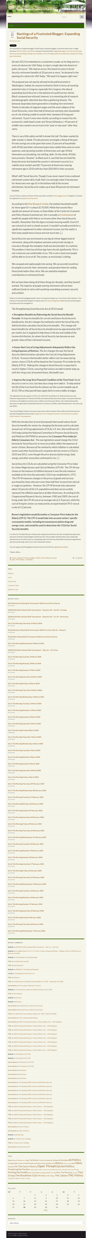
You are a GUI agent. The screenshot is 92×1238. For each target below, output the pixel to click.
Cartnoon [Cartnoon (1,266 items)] (34, 1160)
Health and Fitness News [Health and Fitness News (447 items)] (37, 1163)
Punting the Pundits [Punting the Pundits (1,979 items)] (18, 1172)
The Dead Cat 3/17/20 (23, 1054)
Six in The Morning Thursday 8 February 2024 (25, 924)
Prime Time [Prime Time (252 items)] (71, 1169)
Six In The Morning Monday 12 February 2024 (25, 897)
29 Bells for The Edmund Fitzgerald (27, 969)
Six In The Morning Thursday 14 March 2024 (25, 690)
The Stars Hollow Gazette (46, 6)
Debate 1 (17, 977)
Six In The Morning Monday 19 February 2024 (25, 851)
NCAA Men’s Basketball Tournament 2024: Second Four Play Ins (32, 637)
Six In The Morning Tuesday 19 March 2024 (24, 657)
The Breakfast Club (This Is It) (25, 973)
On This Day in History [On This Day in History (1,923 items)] (26, 1166)
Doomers (19, 998)
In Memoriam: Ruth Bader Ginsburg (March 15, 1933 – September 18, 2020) (38, 981)
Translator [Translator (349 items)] (11, 1178)
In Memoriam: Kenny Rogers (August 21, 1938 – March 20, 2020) (35, 1014)
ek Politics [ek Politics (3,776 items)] (75, 1159)
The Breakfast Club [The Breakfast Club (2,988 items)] (26, 1175)
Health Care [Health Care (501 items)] (50, 1163)
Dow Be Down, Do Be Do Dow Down (31, 1006)
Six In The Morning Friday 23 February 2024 (25, 824)
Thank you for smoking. (23, 1139)
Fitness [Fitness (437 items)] (21, 1163)
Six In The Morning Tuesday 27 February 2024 (25, 797)
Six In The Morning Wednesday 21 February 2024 (27, 837)
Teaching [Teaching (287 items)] (74, 1172)
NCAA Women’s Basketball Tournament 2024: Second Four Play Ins (34, 603)
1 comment (78, 558)
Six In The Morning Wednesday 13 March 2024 (26, 697)
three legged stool (60, 196)
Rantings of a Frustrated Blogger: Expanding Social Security (48, 35)
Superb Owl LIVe (24, 1147)
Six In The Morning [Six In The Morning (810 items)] (64, 1172)
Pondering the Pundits (21, 961)
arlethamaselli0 (15, 41)
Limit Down (22, 1070)
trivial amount (66, 214)
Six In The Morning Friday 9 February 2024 (24, 917)
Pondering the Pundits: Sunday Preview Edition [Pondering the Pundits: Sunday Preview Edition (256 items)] (43, 1169)
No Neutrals (20, 1135)
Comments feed (13, 585)
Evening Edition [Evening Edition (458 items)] (13, 1163)
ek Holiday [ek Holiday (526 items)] (54, 1160)
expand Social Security (29, 198)
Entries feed (12, 581)
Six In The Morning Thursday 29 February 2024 (26, 784)
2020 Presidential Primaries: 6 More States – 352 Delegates (33, 1106)
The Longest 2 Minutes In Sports (30, 985)
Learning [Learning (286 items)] (68, 1163)
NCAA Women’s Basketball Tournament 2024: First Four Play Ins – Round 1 (37, 630)
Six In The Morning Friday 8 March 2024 (23, 730)
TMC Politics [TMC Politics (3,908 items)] (75, 1175)
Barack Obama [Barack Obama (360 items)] (17, 1160)
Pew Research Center (38, 203)
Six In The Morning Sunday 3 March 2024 (23, 764)
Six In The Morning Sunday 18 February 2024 (25, 857)
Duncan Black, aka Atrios (26, 51)
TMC (9, 961)
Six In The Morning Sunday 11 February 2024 (25, 904)
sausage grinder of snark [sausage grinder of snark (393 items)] (48, 1172)
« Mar (45, 1210)
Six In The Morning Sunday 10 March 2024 (24, 717)
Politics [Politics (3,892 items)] (70, 1166)
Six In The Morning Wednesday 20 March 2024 (26, 643)
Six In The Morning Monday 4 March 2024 (24, 757)
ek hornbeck (12, 985)
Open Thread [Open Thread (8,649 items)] (46, 1166)
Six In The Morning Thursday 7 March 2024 (24, 737)
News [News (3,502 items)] (79, 1162)
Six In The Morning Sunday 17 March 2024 (24, 670)
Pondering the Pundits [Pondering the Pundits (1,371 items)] (18, 1169)
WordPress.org (13, 589)
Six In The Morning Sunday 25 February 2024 (25, 810)
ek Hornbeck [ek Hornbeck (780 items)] (63, 1160)
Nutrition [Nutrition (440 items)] (11, 1167)
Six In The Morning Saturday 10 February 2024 (26, 911)
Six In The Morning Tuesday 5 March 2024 (24, 750)
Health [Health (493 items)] (26, 1163)
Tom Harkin (29, 560)
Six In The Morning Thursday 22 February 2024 (26, 831)
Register (11, 573)
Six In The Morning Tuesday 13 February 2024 (25, 891)
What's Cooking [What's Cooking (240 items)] (25, 1178)
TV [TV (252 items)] (20, 1178)
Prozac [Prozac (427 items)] (76, 1169)
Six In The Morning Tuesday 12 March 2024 (24, 704)
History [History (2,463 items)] (59, 1163)
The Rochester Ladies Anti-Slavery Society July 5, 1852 (34, 989)
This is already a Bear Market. (28, 1018)
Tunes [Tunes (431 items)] (17, 1178)
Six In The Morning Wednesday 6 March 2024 (25, 744)
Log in (10, 577)
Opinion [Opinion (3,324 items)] (60, 1166)
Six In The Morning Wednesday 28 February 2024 (27, 790)
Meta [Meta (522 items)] (73, 1163)
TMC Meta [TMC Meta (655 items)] (41, 1176)
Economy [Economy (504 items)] (47, 1160)
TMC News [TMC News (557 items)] (50, 1176)
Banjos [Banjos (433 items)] (10, 1160)
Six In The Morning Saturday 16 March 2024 (25, 677)
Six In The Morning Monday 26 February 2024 (25, 804)
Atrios (14, 558)
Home (9, 16)
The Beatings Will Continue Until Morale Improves (35, 1082)
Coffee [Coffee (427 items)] (41, 1160)
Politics (38, 558)
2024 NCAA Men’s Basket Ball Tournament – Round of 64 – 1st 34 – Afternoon (38, 617)
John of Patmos (24, 1127)
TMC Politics (20, 560)
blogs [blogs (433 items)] (27, 1160)
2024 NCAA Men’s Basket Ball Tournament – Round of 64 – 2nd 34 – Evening (37, 610)
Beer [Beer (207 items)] (24, 1160)
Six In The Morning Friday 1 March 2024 (23, 777)
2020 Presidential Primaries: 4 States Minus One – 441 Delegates (40, 1022)
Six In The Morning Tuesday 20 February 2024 (25, 844)
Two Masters (18, 993)
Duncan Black (30, 558)
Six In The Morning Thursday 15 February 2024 (26, 877)
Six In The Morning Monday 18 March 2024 (24, 663)
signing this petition (61, 547)
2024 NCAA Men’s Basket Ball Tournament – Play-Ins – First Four (33, 650)
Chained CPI (21, 558)
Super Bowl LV (18, 965)
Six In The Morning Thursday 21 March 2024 (25, 623)
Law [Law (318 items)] (64, 1163)
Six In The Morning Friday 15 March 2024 (23, 683)
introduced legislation (53, 301)
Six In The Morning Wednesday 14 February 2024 (27, 884)
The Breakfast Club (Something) (26, 957)
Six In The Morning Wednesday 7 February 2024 (26, 931)
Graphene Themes (22, 1235)
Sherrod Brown (47, 558)
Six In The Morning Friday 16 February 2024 (25, 871)
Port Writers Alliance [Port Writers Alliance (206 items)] (61, 1169)
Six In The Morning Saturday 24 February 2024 (26, 817)
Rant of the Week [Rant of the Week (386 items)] (34, 1172)
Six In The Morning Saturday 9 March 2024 (24, 724)
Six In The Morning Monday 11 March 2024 (24, 710)
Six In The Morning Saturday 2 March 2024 (24, 770)
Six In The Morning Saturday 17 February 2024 (26, 864)
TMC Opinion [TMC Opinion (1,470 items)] (61, 1175)
